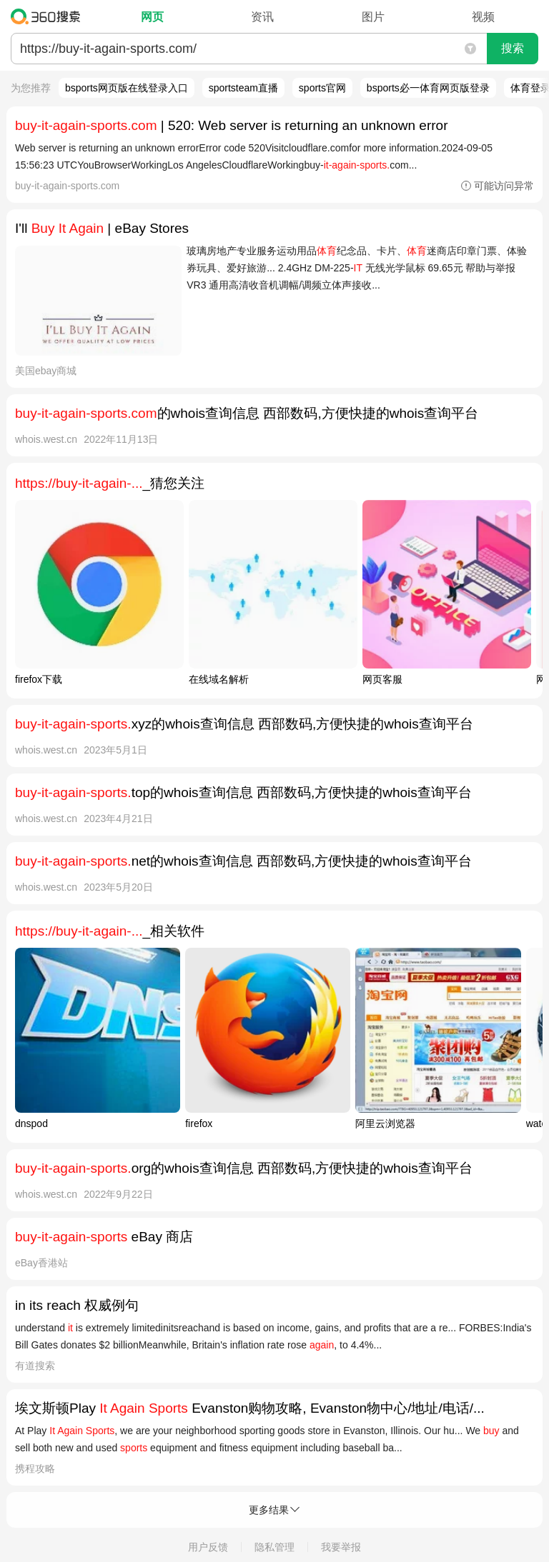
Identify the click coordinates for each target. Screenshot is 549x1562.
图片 (373, 17)
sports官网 (322, 88)
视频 (483, 17)
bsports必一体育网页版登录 (428, 88)
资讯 (262, 17)
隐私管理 (274, 1547)
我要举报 (341, 1547)
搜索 (512, 48)
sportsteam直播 (243, 88)
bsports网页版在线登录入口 (126, 88)
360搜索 (49, 16)
